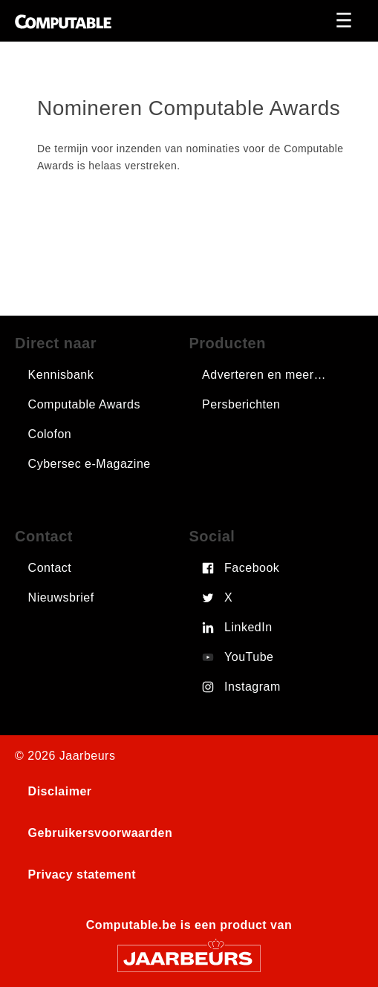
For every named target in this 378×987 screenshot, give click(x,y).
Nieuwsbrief (61, 597)
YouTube (248, 657)
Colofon (50, 434)
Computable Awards (84, 404)
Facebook (251, 567)
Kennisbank (61, 374)
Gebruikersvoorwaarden (100, 833)
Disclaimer (60, 791)
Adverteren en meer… (264, 374)
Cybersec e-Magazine (89, 463)
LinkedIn (248, 627)
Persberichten (241, 404)
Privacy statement (82, 874)
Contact (50, 567)
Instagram (252, 686)
